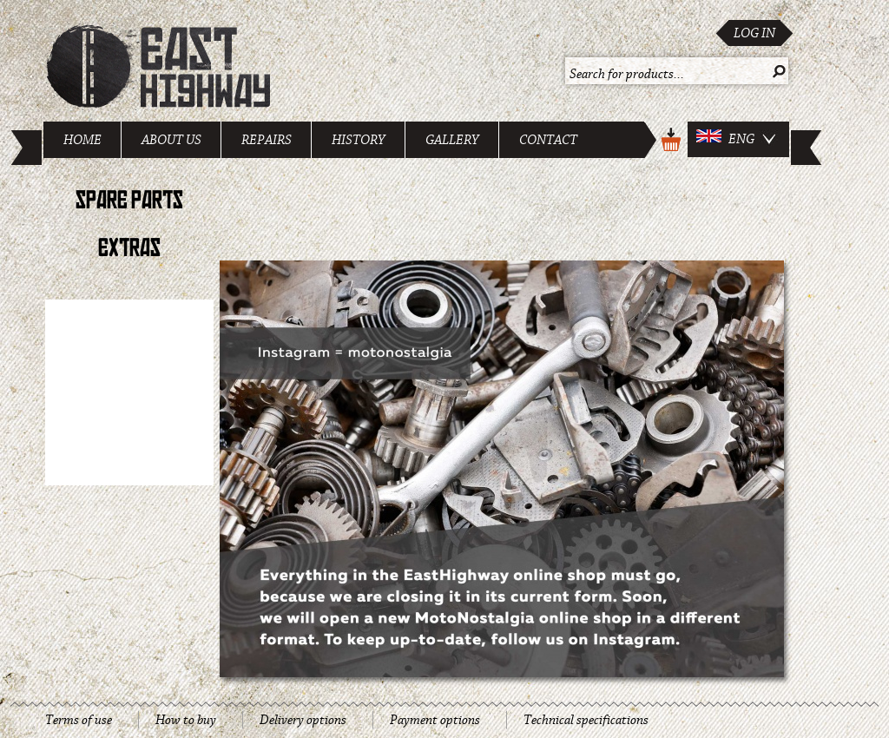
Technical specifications (586, 720)
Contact (548, 140)
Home (82, 140)
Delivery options (303, 720)
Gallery (452, 140)
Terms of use (78, 720)
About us (171, 140)
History (358, 140)
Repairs (266, 140)
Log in (754, 33)
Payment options (435, 720)
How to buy (185, 720)
